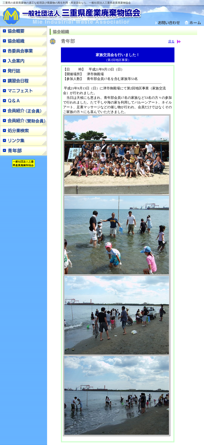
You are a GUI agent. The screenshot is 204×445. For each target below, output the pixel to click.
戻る (171, 41)
